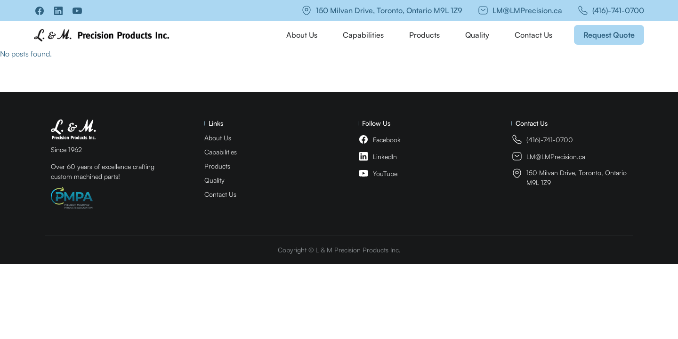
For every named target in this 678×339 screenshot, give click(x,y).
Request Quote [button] (609, 35)
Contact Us (533, 35)
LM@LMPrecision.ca (527, 10)
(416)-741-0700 (618, 10)
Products (424, 35)
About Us (301, 35)
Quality (477, 35)
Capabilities (363, 35)
